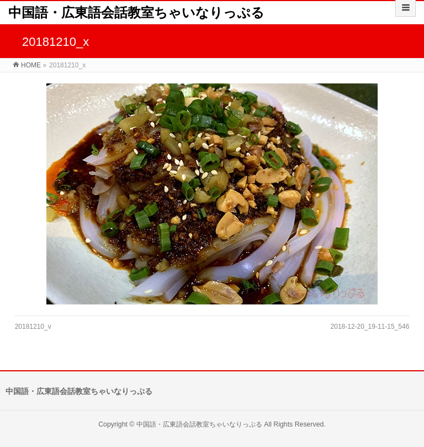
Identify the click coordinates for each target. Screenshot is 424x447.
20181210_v (33, 326)
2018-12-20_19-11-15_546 (370, 326)
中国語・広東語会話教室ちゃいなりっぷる (136, 12)
